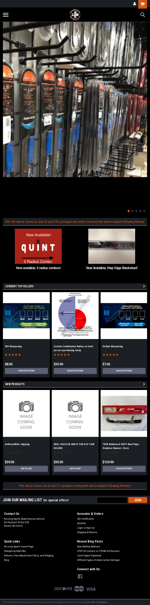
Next (144, 286)
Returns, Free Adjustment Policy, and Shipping (29, 555)
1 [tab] (129, 211)
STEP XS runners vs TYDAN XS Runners (98, 551)
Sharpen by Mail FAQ (15, 551)
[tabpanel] (75, 99)
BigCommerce (65, 601)
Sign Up (90, 527)
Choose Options (26, 370)
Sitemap (41, 601)
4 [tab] (140, 211)
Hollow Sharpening (113, 346)
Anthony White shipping (17, 444)
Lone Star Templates (96, 601)
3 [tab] (136, 211)
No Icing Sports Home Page (18, 546)
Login (80, 527)
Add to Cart (26, 468)
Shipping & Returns (87, 532)
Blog (6, 560)
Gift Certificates (85, 519)
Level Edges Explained (89, 555)
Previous (139, 286)
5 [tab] (144, 211)
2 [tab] (132, 211)
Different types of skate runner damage (98, 560)
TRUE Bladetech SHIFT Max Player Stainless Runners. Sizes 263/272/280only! (121, 448)
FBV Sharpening (13, 346)
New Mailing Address (88, 546)
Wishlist (81, 523)
